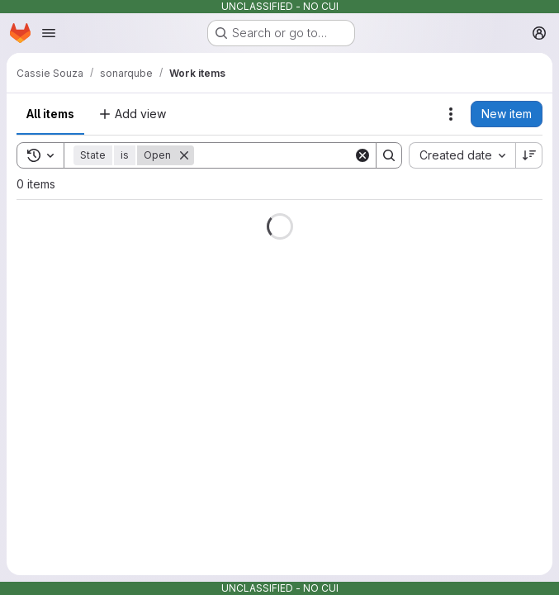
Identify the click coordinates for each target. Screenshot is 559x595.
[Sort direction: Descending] (529, 155)
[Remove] (184, 155)
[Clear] (362, 155)
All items (50, 114)
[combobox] (462, 155)
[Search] (296, 155)
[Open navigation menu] (49, 33)
